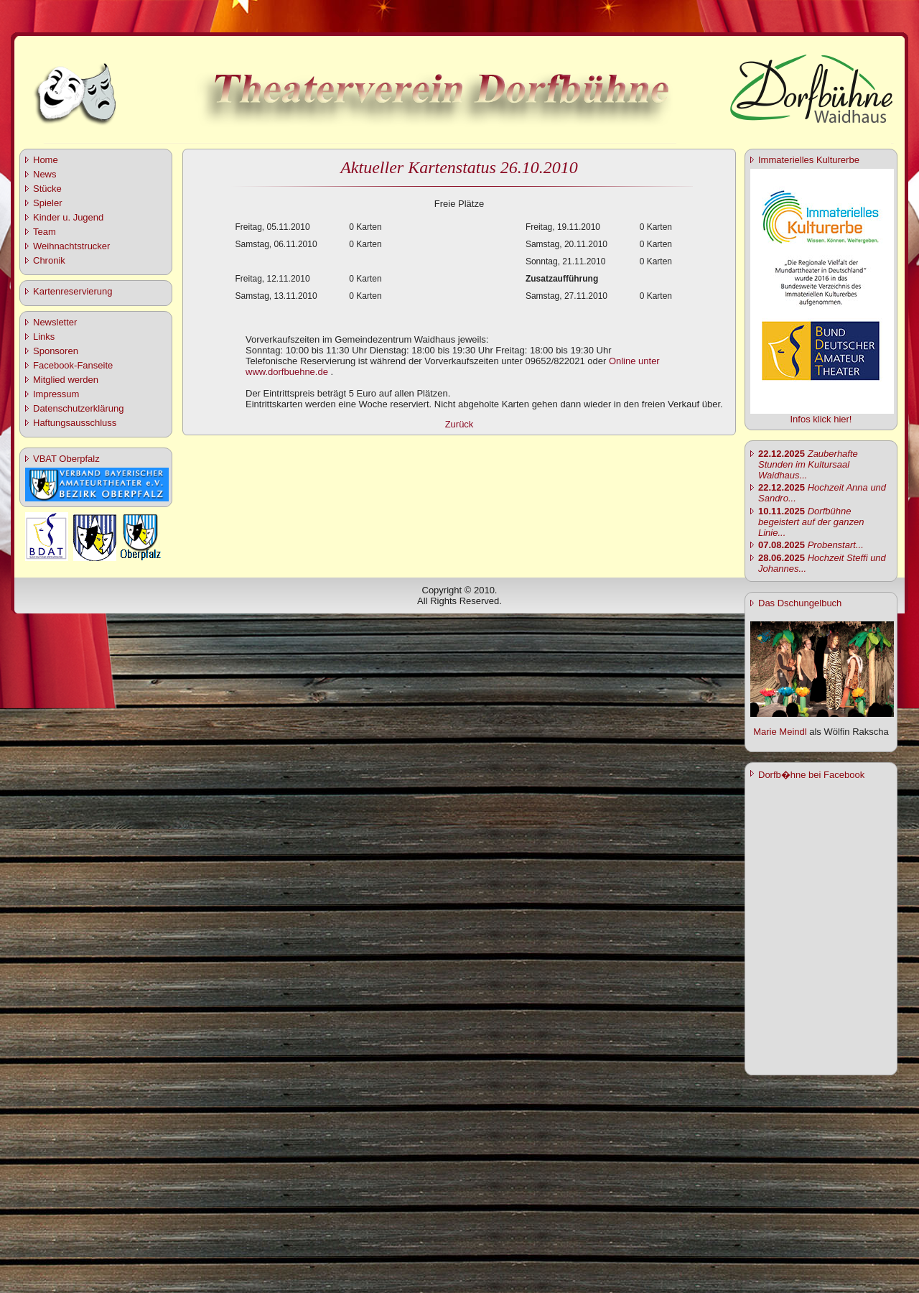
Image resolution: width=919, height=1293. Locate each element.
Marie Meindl (779, 731)
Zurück (459, 424)
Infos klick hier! (821, 419)
